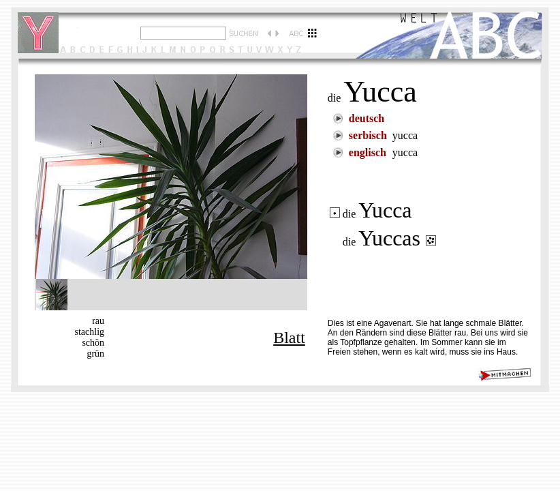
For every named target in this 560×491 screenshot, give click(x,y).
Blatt (289, 337)
